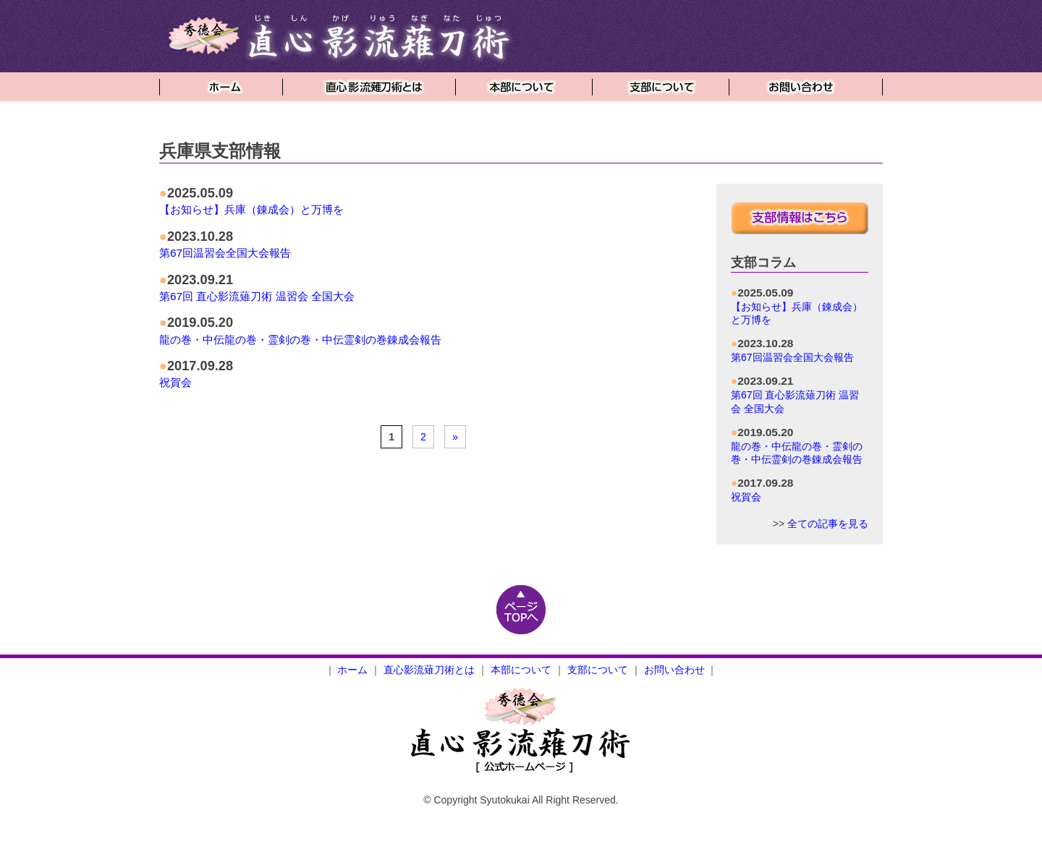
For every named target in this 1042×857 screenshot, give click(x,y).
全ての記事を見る (827, 523)
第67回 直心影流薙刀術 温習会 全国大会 (257, 296)
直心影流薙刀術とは (429, 669)
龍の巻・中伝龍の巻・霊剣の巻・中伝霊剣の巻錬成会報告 (300, 339)
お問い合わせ (674, 669)
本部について (521, 669)
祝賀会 (175, 382)
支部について (597, 669)
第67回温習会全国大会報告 (225, 253)
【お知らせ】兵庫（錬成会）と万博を (251, 209)
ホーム (352, 669)
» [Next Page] (455, 437)
